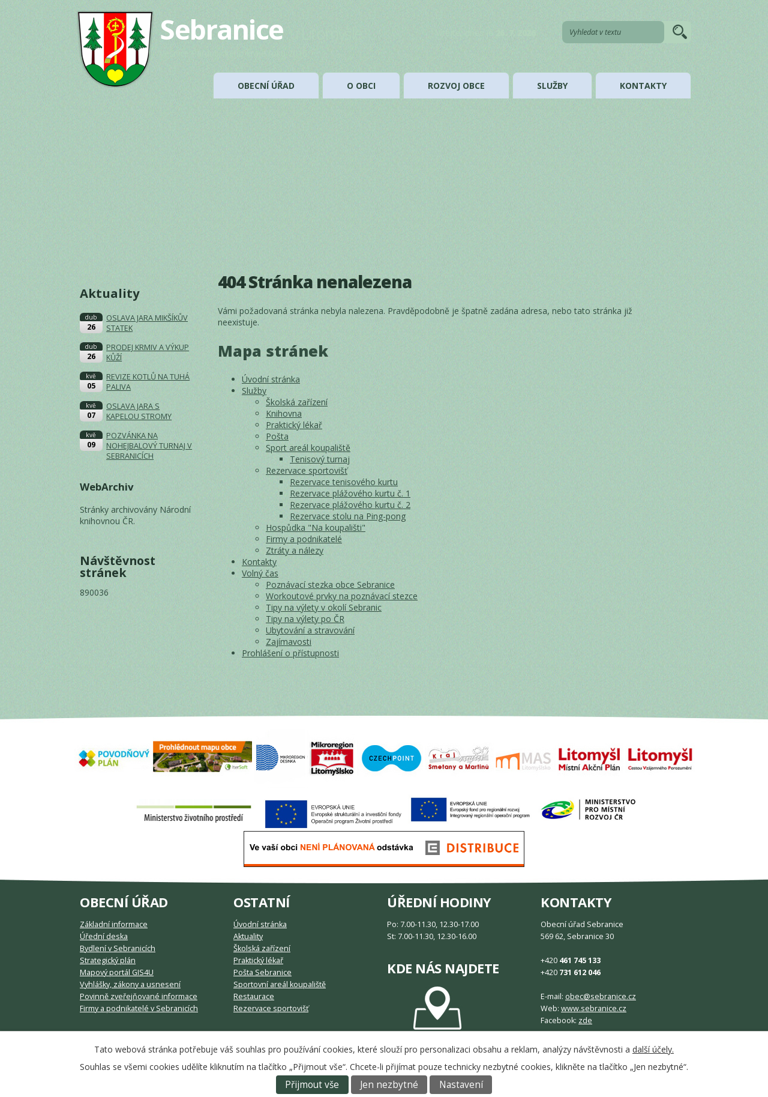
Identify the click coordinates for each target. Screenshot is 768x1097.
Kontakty (643, 85)
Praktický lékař (294, 425)
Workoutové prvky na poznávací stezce (342, 596)
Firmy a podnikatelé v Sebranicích (139, 1008)
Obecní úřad (266, 85)
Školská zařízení (297, 402)
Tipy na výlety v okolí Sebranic (324, 607)
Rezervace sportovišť (306, 470)
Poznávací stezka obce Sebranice (330, 584)
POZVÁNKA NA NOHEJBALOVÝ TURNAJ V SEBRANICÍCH (149, 446)
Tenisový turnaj (320, 459)
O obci (361, 85)
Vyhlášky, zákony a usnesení (130, 984)
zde (585, 1020)
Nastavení (461, 1084)
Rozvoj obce (456, 85)
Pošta (277, 436)
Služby (552, 85)
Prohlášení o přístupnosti (290, 653)
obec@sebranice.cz (600, 996)
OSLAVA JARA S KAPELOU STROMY (139, 411)
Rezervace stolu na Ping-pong (348, 516)
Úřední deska (104, 936)
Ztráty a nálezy (294, 550)
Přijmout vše (312, 1084)
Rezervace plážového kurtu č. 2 (350, 504)
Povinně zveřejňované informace (138, 996)
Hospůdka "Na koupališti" (315, 527)
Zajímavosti (288, 641)
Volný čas (260, 573)
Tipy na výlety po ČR (305, 618)
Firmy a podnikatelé (304, 539)
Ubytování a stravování (310, 630)
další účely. (653, 1049)
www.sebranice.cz (593, 1008)
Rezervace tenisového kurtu (344, 482)
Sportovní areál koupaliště (279, 984)
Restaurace (253, 996)
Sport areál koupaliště (308, 447)
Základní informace (114, 924)
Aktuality (248, 936)
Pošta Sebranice (262, 972)
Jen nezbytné (389, 1084)
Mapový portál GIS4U (117, 972)
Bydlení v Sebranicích (117, 948)
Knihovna (284, 413)
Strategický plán (108, 960)
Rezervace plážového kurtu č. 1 (350, 493)
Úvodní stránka (271, 379)
